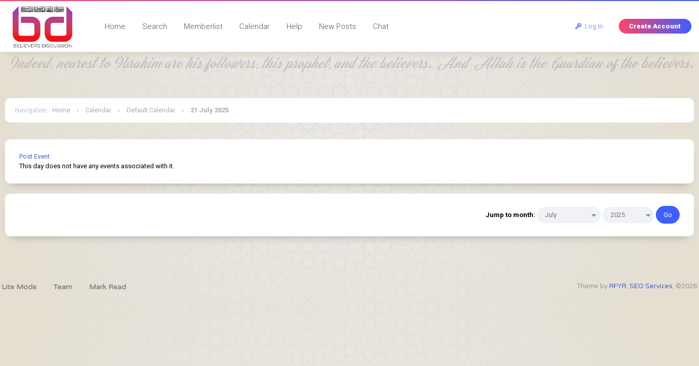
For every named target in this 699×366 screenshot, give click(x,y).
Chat (381, 26)
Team (62, 287)
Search (154, 26)
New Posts (337, 26)
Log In (589, 26)
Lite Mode (19, 287)
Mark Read (107, 287)
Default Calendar (150, 110)
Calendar (254, 26)
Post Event (34, 156)
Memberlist (203, 26)
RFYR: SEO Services (641, 286)
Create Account (655, 26)
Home (115, 26)
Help (294, 26)
